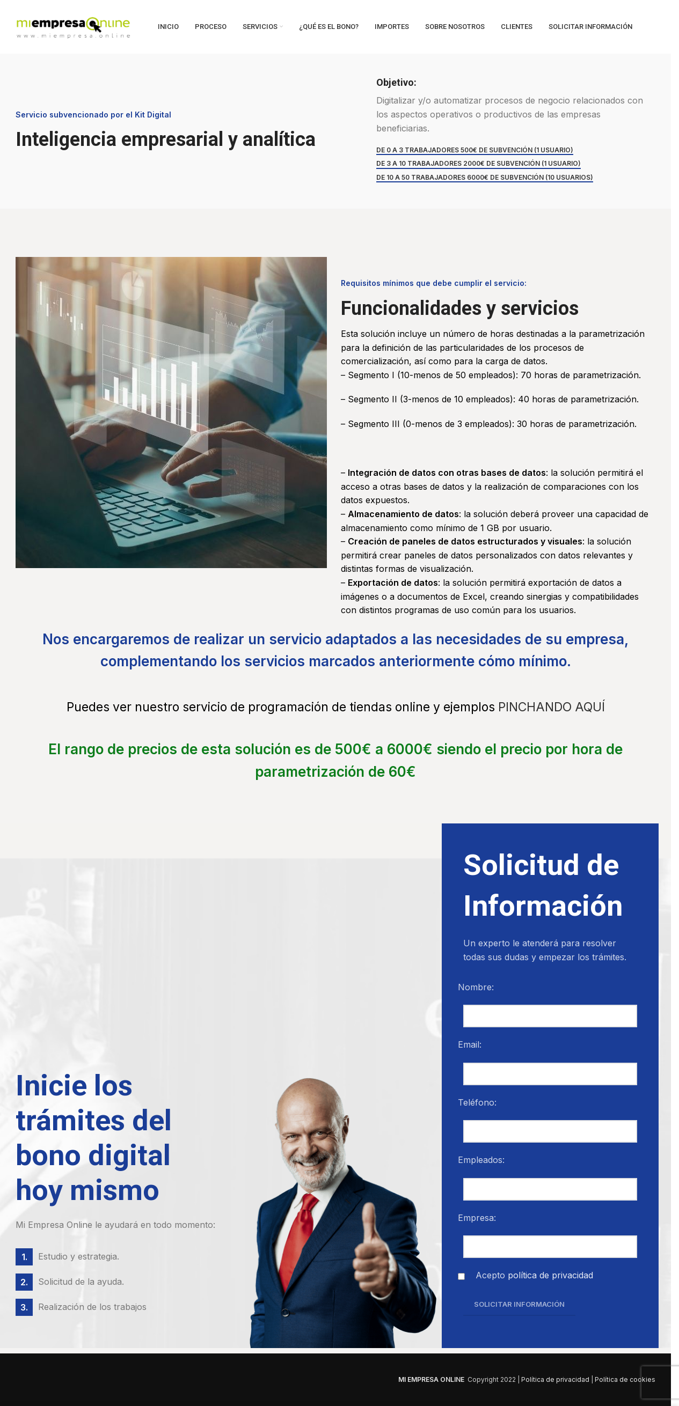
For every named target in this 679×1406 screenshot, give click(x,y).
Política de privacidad (555, 1379)
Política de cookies (625, 1379)
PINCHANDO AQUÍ (551, 707)
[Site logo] (73, 25)
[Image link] (150, 1378)
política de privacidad (550, 1275)
